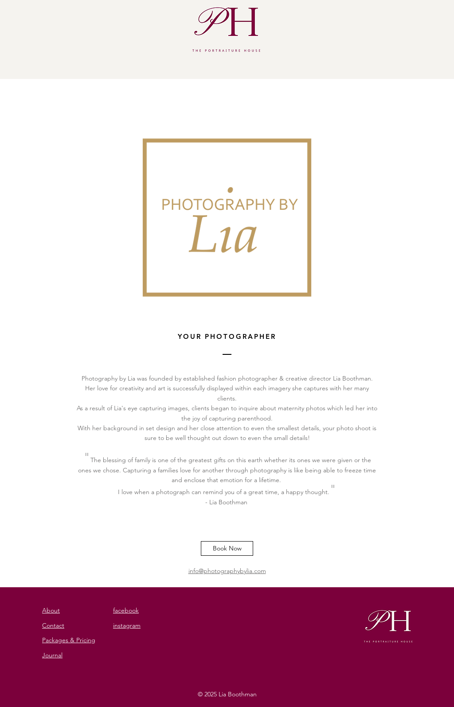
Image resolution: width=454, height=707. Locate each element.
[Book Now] (227, 548)
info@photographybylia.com (227, 571)
